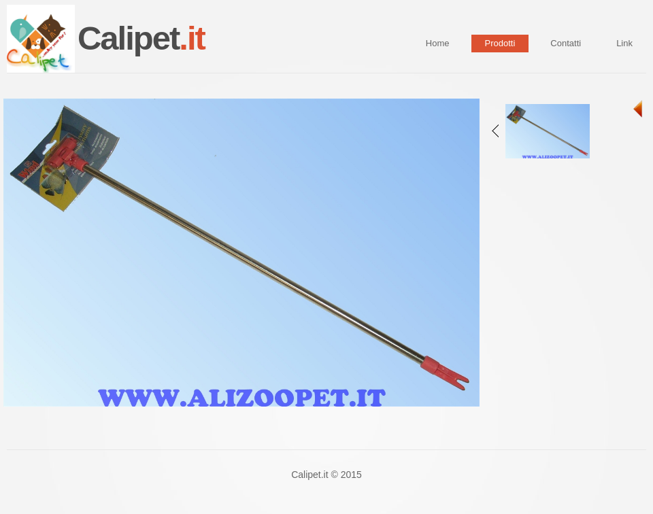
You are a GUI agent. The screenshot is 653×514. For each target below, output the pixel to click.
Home (438, 43)
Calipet (141, 38)
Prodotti (500, 43)
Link (624, 43)
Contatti (565, 43)
